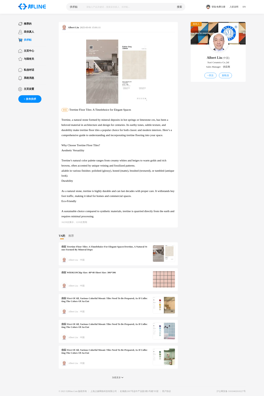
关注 (210, 75)
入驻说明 (234, 6)
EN (244, 6)
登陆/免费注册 (215, 6)
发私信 (225, 75)
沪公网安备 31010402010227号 (231, 391)
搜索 (179, 6)
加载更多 (116, 377)
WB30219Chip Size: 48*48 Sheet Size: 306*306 (88, 272)
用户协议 (166, 391)
